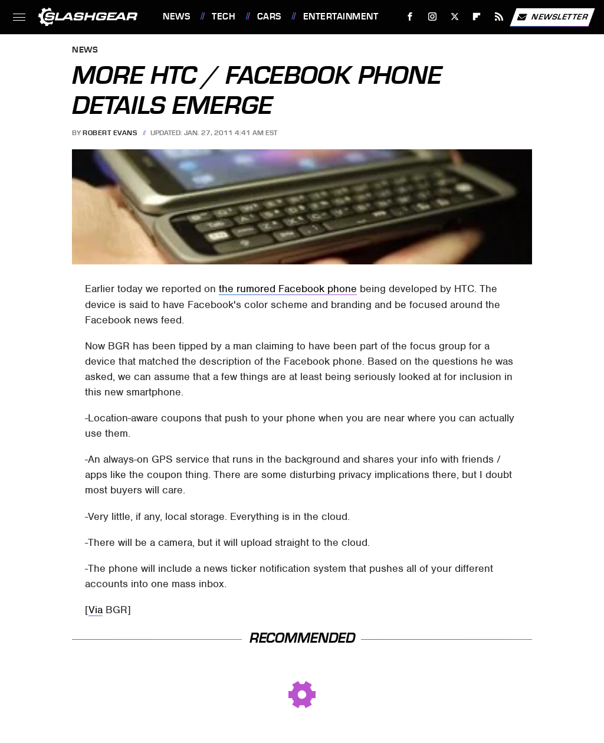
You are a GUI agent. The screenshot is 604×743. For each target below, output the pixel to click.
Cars (269, 16)
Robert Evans (110, 133)
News (176, 16)
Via (95, 609)
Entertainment (341, 16)
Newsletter (552, 17)
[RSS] (499, 17)
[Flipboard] (476, 17)
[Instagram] (432, 17)
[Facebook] (410, 17)
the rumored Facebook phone (288, 288)
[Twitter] (454, 17)
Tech (223, 16)
